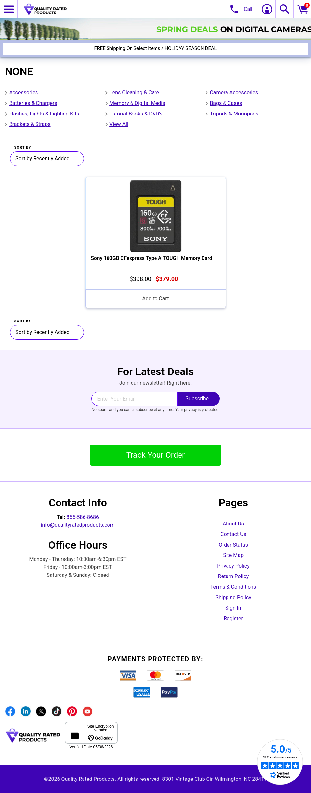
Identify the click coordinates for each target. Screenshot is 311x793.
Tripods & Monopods (234, 114)
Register (233, 618)
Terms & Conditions (233, 587)
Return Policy (233, 576)
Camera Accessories (234, 93)
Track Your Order (155, 455)
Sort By (22, 147)
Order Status (233, 545)
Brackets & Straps (30, 124)
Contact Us (233, 534)
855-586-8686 (82, 517)
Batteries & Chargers (33, 103)
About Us (233, 524)
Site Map (233, 555)
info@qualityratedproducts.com (77, 525)
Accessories (23, 93)
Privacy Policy (233, 566)
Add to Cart (155, 298)
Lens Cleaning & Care (134, 93)
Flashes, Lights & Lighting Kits (44, 114)
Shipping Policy (233, 597)
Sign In (233, 608)
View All (118, 124)
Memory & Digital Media (137, 103)
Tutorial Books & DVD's (136, 114)
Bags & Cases (226, 103)
